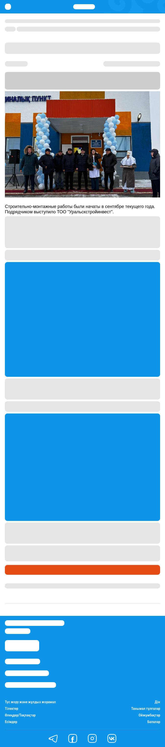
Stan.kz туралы (22, 661)
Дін (157, 702)
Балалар (153, 722)
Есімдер (11, 722)
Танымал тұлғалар (145, 709)
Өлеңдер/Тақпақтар (20, 715)
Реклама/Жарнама (27, 673)
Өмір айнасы (18, 570)
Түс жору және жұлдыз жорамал (30, 702)
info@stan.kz (17, 631)
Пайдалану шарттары (30, 685)
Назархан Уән (17, 585)
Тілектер (11, 709)
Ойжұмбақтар (149, 715)
